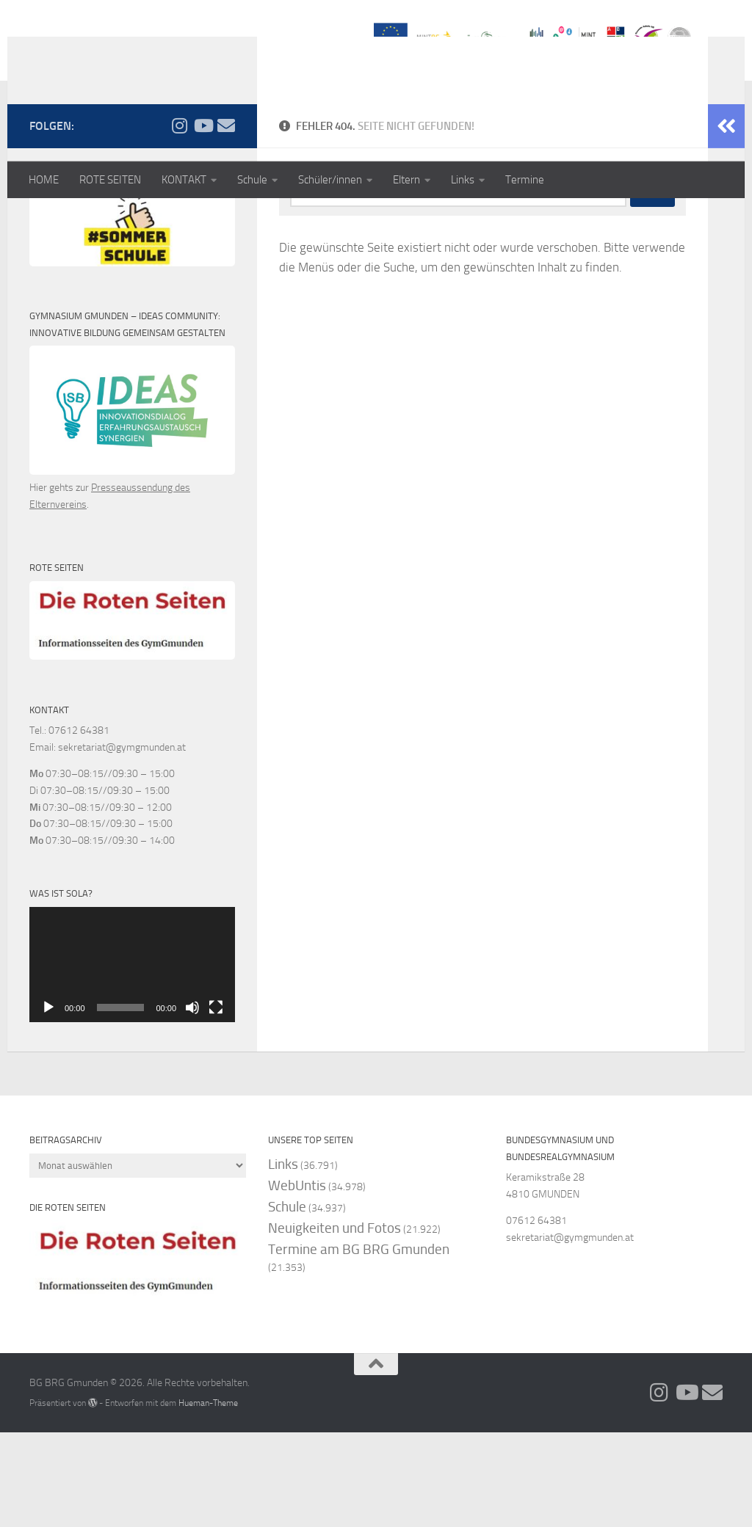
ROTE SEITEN (110, 179)
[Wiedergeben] (48, 1102)
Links (462, 179)
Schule (252, 179)
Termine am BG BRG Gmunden (358, 1343)
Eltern (406, 179)
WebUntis (297, 1279)
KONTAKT (184, 179)
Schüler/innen (330, 179)
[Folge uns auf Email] (226, 219)
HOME (44, 179)
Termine (524, 179)
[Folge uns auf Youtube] (203, 219)
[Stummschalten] (192, 1102)
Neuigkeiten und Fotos (334, 1321)
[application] (132, 1059)
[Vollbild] (216, 1102)
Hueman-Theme (208, 1497)
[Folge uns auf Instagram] (179, 219)
